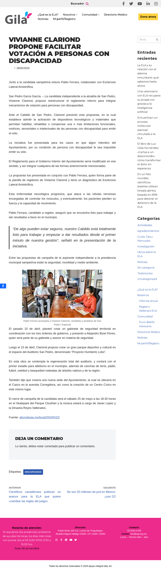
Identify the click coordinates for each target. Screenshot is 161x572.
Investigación (145, 242)
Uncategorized (147, 275)
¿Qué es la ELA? (48, 14)
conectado (51, 446)
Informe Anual (148, 296)
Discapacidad (33, 472)
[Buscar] (87, 3)
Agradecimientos (148, 226)
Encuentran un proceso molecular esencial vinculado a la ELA (149, 126)
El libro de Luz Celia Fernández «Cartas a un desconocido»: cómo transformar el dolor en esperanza (149, 152)
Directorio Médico (115, 14)
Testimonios (144, 269)
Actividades (144, 221)
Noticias (43, 19)
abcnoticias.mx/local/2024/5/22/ (39, 417)
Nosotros (143, 291)
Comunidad (144, 312)
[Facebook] (3, 286)
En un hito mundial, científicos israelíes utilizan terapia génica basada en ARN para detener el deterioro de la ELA (147, 186)
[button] (76, 14)
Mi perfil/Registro (64, 19)
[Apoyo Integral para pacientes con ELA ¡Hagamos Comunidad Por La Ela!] (18, 18)
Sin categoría (145, 263)
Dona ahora (148, 16)
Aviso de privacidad (27, 548)
